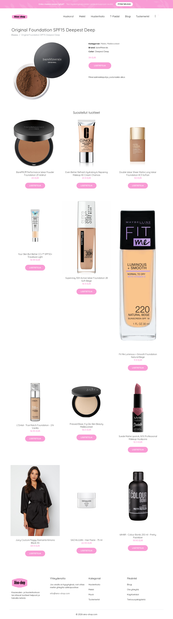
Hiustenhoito (98, 16)
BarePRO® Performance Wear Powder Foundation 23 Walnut (35, 173)
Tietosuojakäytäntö (136, 599)
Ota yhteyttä (133, 589)
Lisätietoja (100, 65)
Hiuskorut (68, 16)
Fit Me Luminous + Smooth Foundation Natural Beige (138, 355)
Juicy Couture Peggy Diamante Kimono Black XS (35, 541)
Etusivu (14, 35)
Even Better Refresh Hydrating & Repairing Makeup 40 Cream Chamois (86, 173)
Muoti (91, 594)
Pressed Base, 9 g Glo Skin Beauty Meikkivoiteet (86, 425)
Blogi (128, 16)
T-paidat (115, 16)
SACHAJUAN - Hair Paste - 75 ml (86, 540)
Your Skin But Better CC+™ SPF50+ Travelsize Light (35, 255)
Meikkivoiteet (113, 43)
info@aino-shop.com (60, 593)
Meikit (82, 16)
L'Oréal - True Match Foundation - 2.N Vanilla (35, 426)
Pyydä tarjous (124, 4)
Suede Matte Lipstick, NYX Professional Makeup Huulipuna (138, 437)
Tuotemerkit (142, 16)
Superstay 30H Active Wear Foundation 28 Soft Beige (86, 279)
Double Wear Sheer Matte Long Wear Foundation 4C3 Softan (137, 173)
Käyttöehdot (133, 594)
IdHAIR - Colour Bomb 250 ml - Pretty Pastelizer (138, 536)
